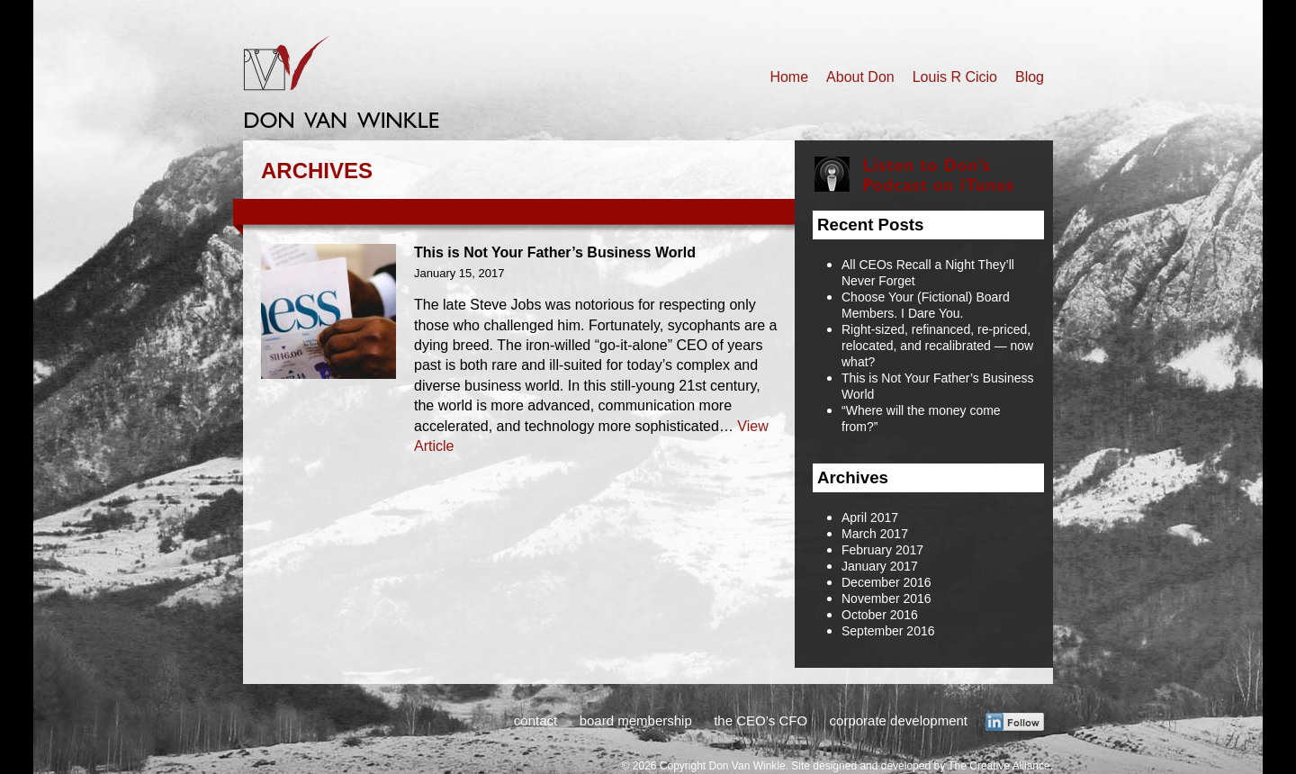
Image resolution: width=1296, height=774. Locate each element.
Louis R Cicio (955, 77)
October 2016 (880, 615)
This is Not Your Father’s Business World (555, 252)
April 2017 (870, 517)
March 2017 (875, 533)
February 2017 (882, 550)
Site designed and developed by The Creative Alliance (920, 766)
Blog (1029, 77)
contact (535, 720)
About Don (860, 77)
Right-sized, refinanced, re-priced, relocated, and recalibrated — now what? (937, 345)
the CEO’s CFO (760, 720)
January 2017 (880, 566)
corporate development (899, 720)
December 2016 (887, 582)
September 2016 (888, 631)
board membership (636, 720)
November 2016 (887, 598)
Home (789, 77)
